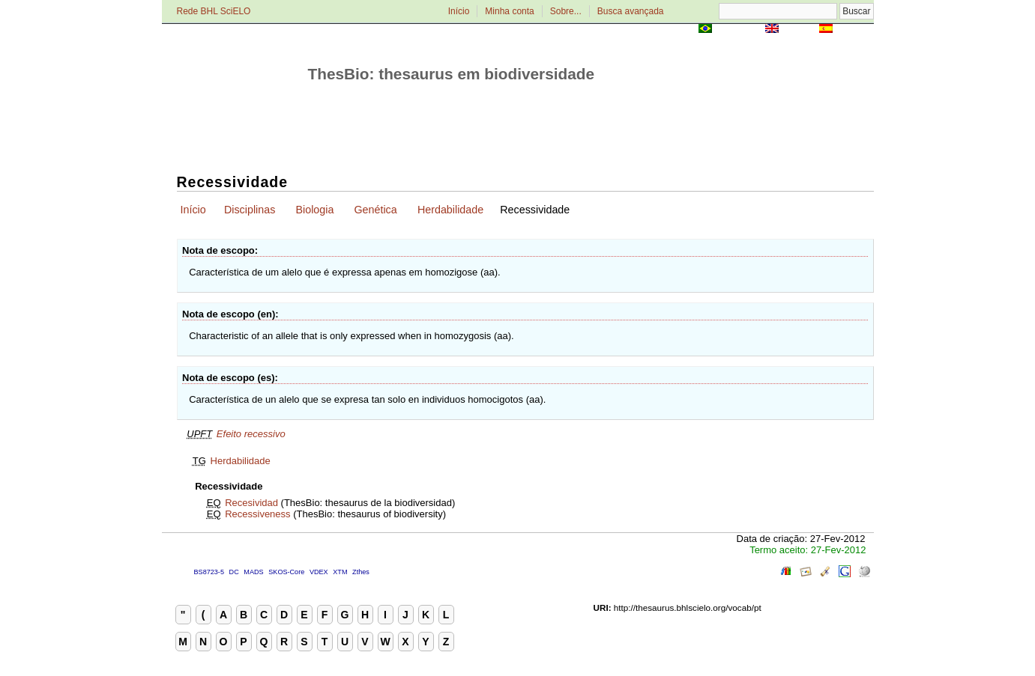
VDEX (319, 572)
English (799, 29)
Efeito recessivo (251, 433)
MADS (253, 572)
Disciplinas (249, 210)
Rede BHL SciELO (214, 11)
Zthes (360, 572)
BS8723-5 (209, 572)
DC (234, 572)
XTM (340, 572)
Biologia (314, 210)
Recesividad (251, 502)
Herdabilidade (450, 210)
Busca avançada (630, 11)
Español (855, 29)
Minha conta (509, 11)
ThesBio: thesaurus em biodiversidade (451, 73)
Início (459, 11)
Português (738, 29)
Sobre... (566, 11)
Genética (375, 210)
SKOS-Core (286, 572)
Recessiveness (257, 514)
